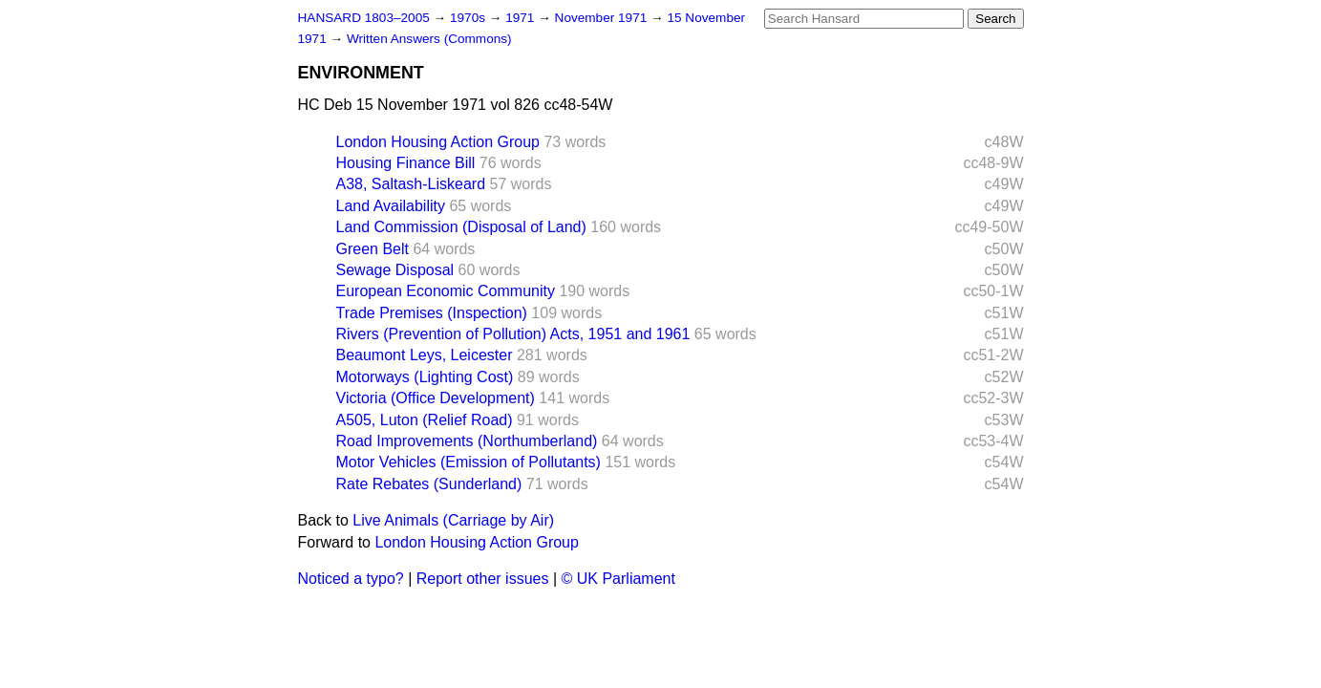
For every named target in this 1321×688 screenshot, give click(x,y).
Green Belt (372, 249)
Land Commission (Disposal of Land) (461, 227)
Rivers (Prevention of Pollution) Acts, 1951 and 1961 (513, 334)
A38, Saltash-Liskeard (411, 184)
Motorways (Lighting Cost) (425, 377)
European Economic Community (445, 291)
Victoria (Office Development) (435, 398)
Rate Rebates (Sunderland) (429, 484)
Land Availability (390, 206)
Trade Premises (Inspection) (431, 313)
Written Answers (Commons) (429, 39)
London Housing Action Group (438, 142)
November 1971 (603, 18)
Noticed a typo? (351, 578)
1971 (521, 18)
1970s (469, 18)
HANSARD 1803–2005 (364, 18)
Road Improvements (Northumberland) (467, 441)
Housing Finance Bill (406, 163)
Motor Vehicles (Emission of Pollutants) (468, 462)
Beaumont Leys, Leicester (424, 355)
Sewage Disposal (395, 270)
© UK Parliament (618, 578)
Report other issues (482, 578)
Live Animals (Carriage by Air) (453, 520)
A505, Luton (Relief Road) (424, 420)
